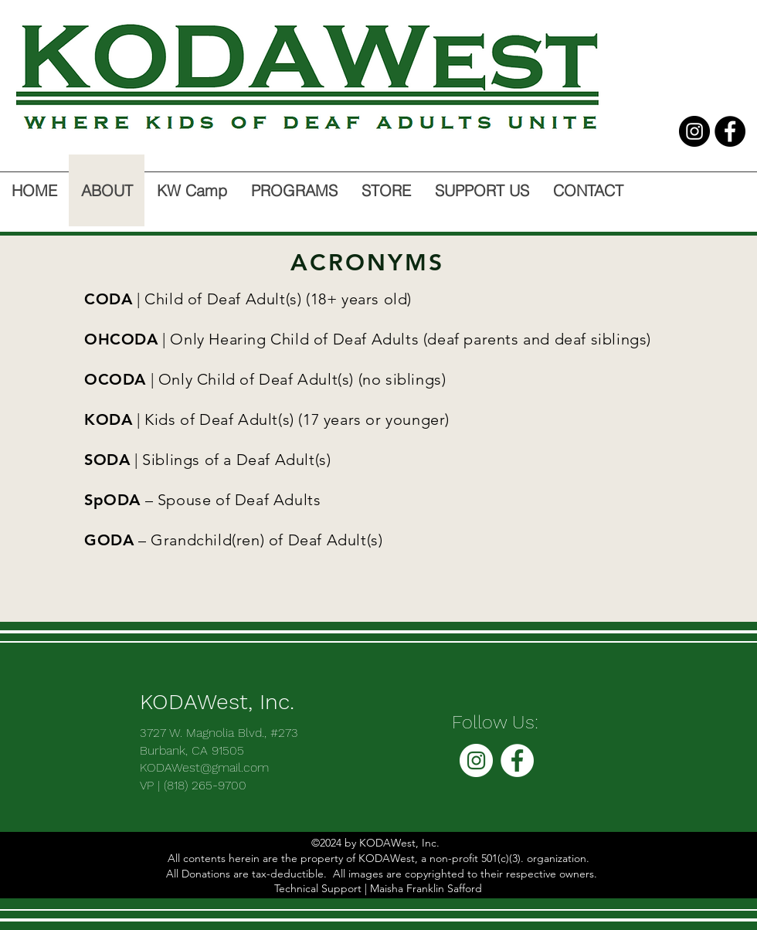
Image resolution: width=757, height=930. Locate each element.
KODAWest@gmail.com (204, 767)
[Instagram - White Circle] (476, 760)
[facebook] (730, 131)
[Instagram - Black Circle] (694, 131)
